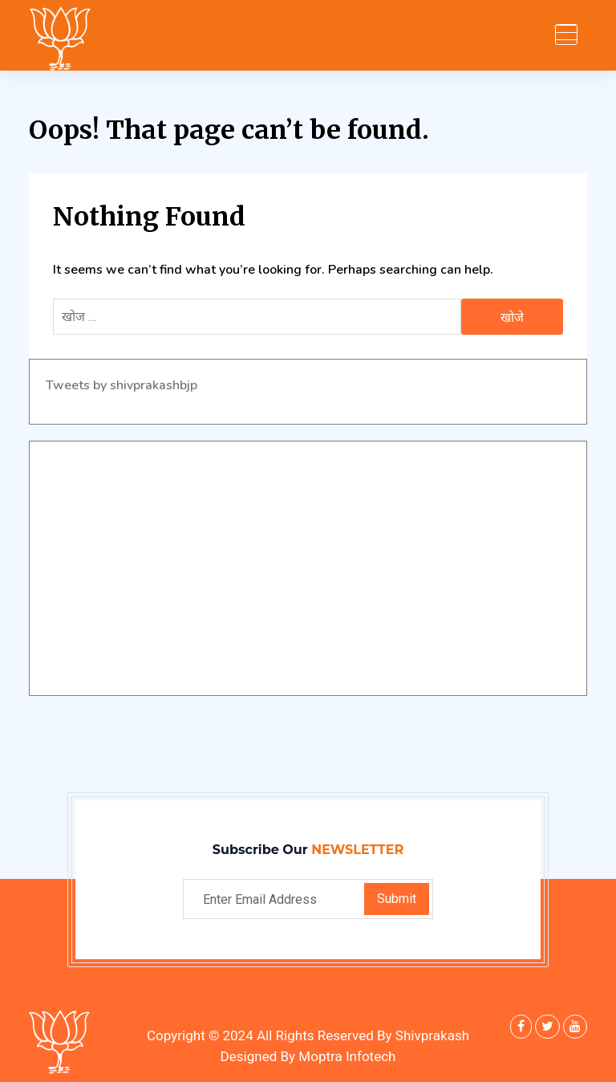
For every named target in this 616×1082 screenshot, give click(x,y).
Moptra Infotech (346, 1057)
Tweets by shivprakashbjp (121, 385)
